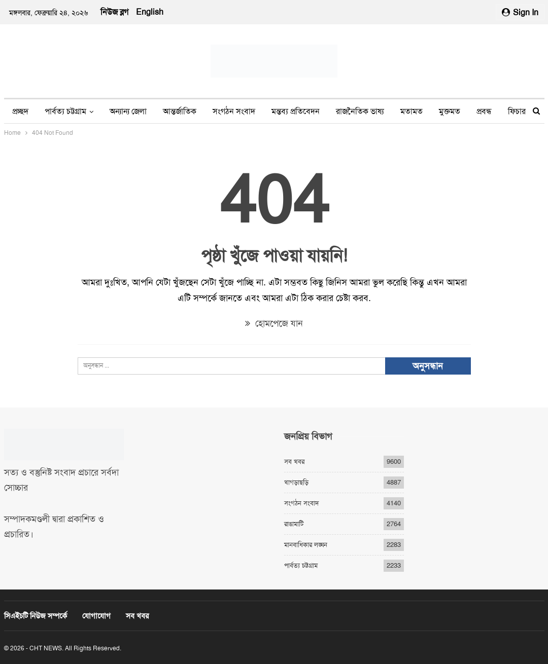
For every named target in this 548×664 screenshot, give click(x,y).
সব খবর (294, 461)
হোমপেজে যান (274, 323)
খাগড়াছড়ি (296, 482)
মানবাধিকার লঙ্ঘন (305, 544)
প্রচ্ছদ (20, 111)
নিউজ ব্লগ (114, 12)
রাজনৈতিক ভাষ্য (360, 111)
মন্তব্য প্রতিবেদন (295, 111)
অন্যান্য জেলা (128, 111)
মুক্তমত (449, 111)
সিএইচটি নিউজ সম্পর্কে (35, 616)
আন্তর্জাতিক (179, 111)
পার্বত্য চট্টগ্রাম (65, 111)
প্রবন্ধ (484, 111)
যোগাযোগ (96, 616)
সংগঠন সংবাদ (234, 111)
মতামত (411, 111)
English (149, 12)
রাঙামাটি (293, 524)
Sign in (520, 12)
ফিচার (517, 111)
